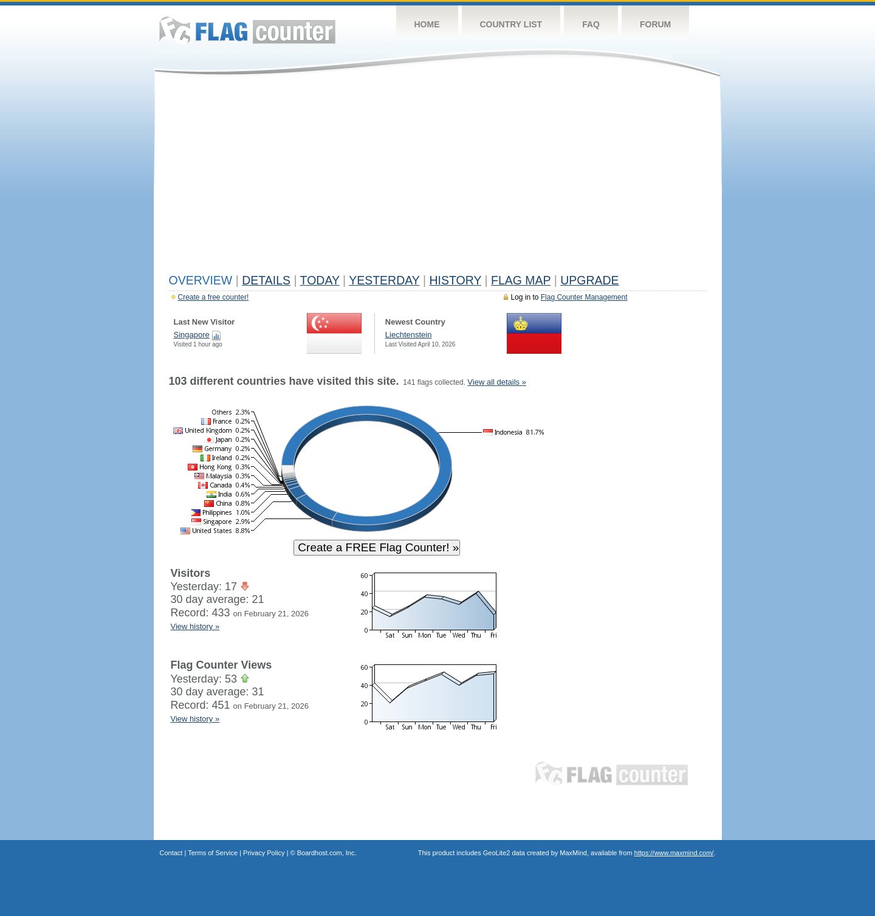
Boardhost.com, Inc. (327, 852)
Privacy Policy (263, 852)
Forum (655, 24)
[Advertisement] (438, 177)
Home (427, 24)
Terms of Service (213, 852)
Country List (511, 24)
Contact (171, 852)
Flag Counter (247, 30)
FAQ (591, 24)
